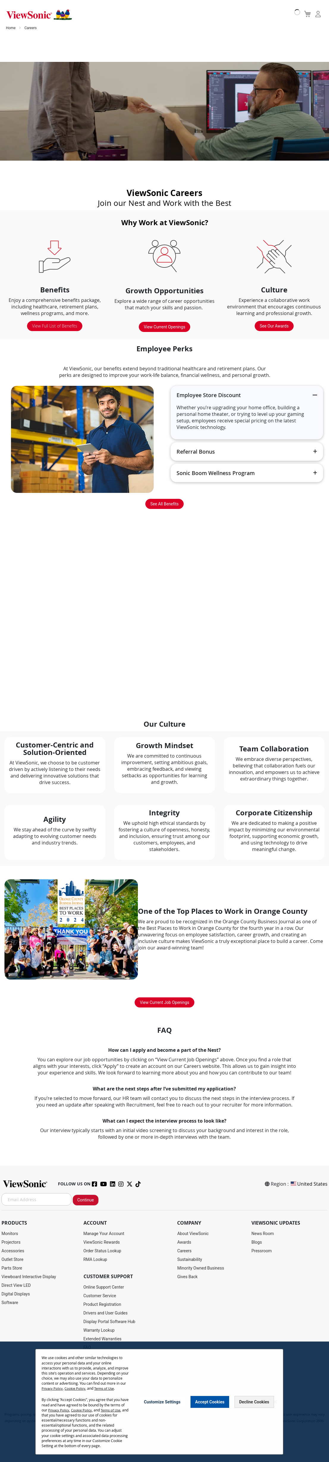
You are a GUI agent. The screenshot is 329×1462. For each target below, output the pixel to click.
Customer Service (100, 1295)
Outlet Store (12, 1259)
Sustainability (189, 1259)
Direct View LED (16, 1285)
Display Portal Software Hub (110, 1321)
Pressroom (261, 1250)
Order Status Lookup (102, 1250)
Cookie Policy (76, 1388)
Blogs (256, 1242)
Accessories (12, 1250)
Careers (184, 1250)
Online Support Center (104, 1287)
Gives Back (187, 1276)
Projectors (11, 1242)
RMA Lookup (95, 1259)
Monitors (9, 1233)
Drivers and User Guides (106, 1313)
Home (11, 30)
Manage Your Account (104, 1233)
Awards (184, 1242)
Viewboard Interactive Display (28, 1276)
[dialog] (164, 1402)
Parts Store (11, 1268)
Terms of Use (107, 1388)
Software (9, 1302)
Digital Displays (15, 1294)
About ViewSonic (193, 1233)
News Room (262, 1233)
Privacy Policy (53, 1388)
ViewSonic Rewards (102, 1242)
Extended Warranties (103, 1338)
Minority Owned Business (200, 1268)
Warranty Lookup (99, 1330)
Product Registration (102, 1304)
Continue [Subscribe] (85, 1200)
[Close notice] (275, 1401)
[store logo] (38, 14)
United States (309, 1184)
